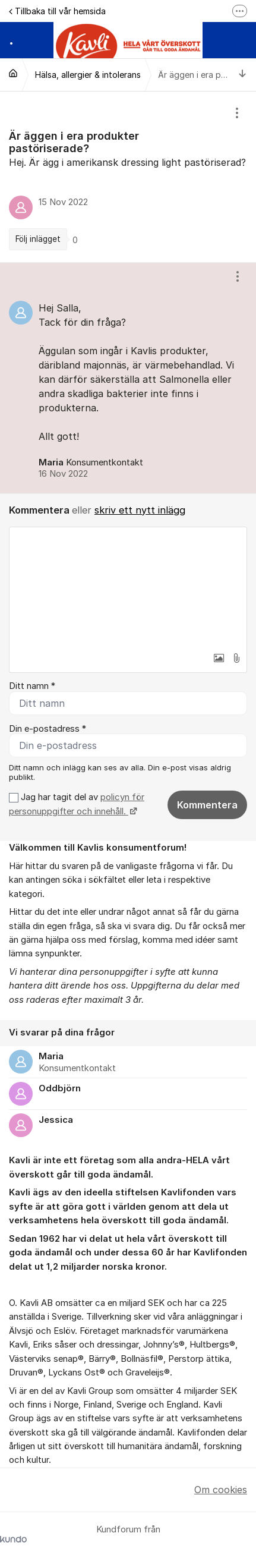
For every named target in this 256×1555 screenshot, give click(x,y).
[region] (128, 177)
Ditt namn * (32, 686)
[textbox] (128, 586)
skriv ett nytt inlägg (139, 510)
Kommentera (207, 805)
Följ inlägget (38, 239)
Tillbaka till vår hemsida (57, 11)
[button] (218, 658)
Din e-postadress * (47, 728)
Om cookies (220, 1490)
